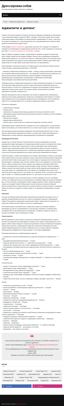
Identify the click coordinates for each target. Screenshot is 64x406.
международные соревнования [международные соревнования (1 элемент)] (48, 377)
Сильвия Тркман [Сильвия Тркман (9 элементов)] (26, 371)
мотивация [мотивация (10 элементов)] (7, 380)
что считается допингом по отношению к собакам (24, 51)
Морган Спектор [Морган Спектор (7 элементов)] (10, 371)
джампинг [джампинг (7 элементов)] (21, 374)
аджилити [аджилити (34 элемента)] (55, 371)
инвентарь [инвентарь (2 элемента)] (9, 377)
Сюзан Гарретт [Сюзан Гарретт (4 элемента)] (41, 371)
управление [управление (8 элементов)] (56, 380)
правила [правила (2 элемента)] (44, 380)
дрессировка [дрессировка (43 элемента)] (34, 374)
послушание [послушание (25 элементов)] (32, 380)
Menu (5, 15)
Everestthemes (22, 404)
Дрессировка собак (16, 6)
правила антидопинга (17, 47)
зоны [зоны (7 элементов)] (58, 374)
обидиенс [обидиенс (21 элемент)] (19, 380)
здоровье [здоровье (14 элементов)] (47, 374)
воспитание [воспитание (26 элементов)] (8, 374)
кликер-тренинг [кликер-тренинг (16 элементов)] (26, 377)
